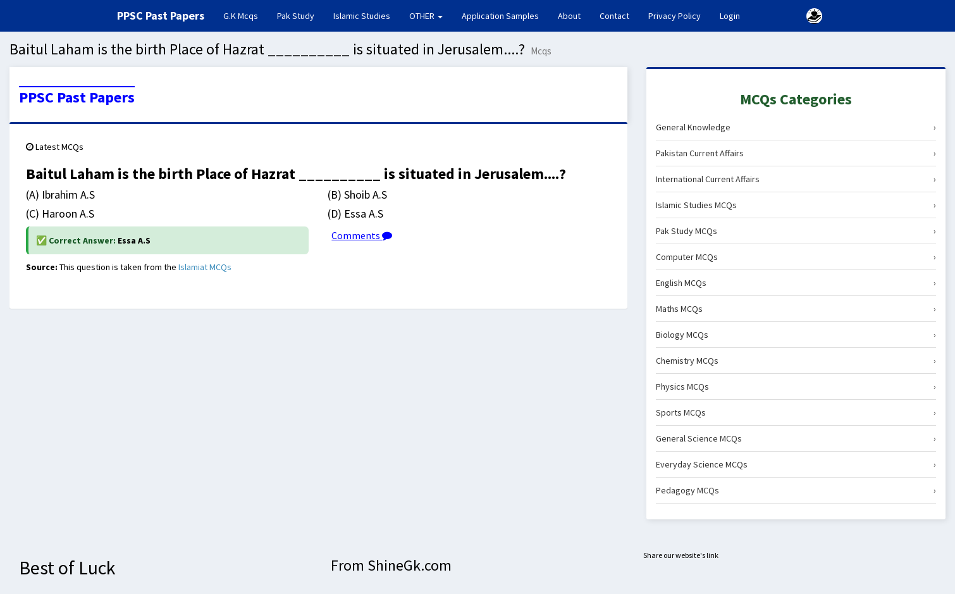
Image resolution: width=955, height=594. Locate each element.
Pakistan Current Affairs (796, 153)
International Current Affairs (796, 179)
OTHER (426, 16)
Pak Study (295, 16)
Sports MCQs (796, 412)
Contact (614, 16)
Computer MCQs (796, 257)
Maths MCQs (796, 308)
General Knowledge (796, 127)
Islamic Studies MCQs (796, 205)
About (569, 16)
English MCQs (796, 282)
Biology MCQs (796, 334)
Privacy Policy (674, 16)
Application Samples (500, 16)
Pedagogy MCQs (796, 490)
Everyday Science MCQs (796, 464)
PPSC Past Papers (77, 97)
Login (730, 16)
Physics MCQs (796, 386)
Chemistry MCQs (796, 360)
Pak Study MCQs (796, 231)
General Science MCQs (796, 438)
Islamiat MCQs (204, 267)
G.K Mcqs (245, 15)
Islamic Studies (361, 16)
